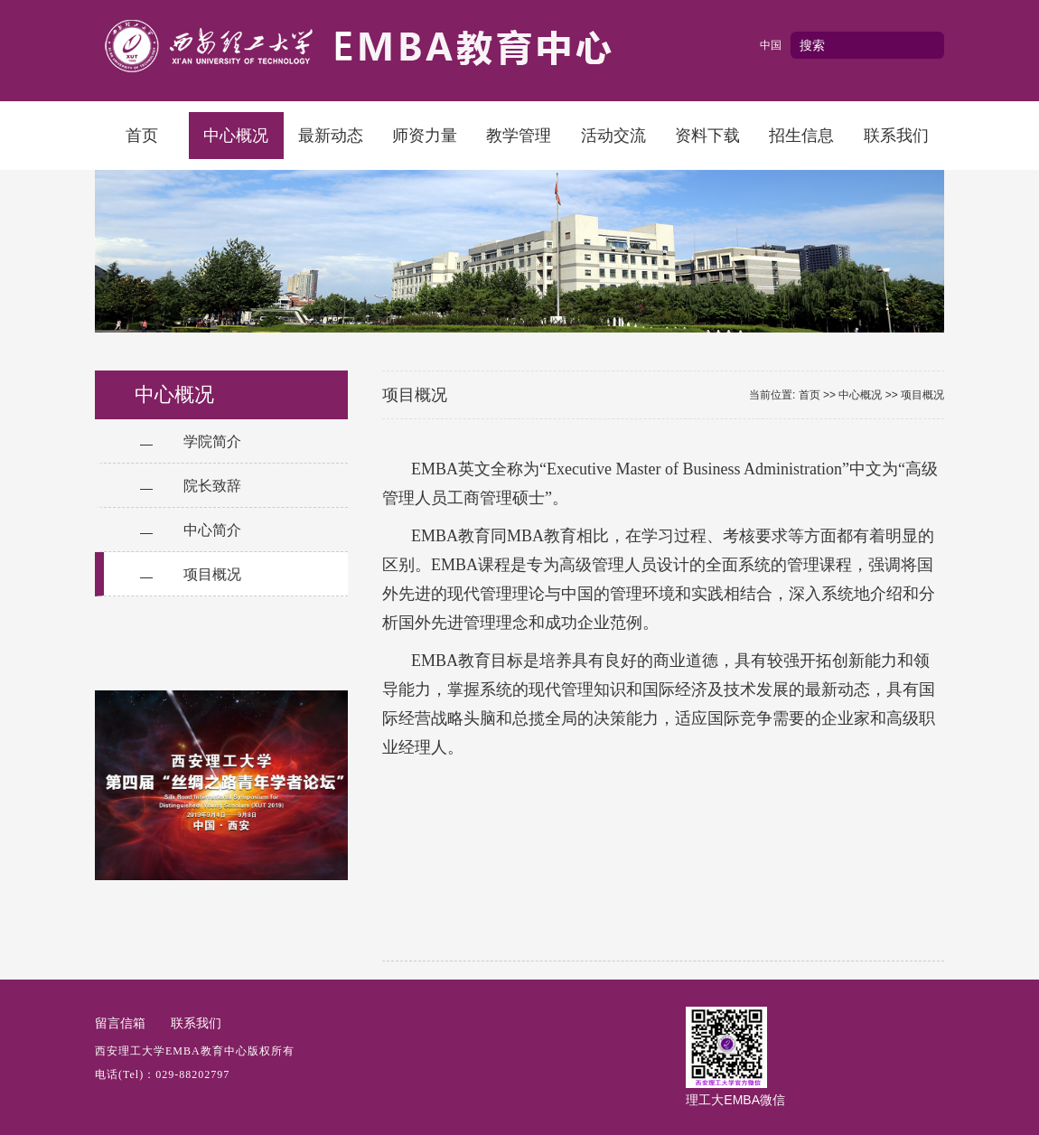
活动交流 (613, 136)
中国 (771, 45)
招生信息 (801, 136)
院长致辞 (212, 485)
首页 (142, 136)
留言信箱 (120, 1023)
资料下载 (707, 136)
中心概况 (235, 136)
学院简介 (212, 441)
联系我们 (896, 136)
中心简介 (212, 530)
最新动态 (330, 136)
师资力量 (424, 136)
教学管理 (518, 136)
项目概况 (212, 574)
